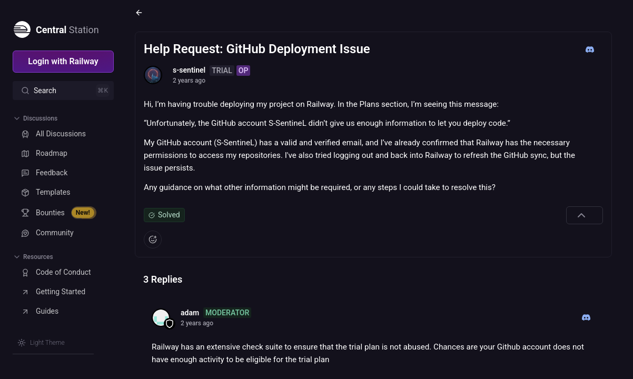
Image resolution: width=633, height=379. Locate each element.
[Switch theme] (41, 343)
